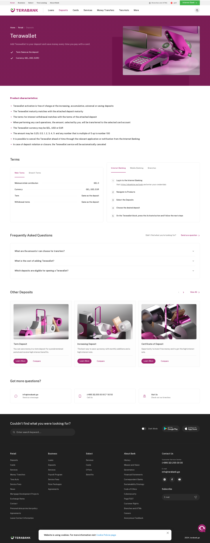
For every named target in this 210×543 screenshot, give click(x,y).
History (127, 460)
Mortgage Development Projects (24, 494)
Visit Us (154, 394)
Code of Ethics (130, 489)
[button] (183, 292)
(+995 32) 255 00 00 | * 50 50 (100, 394)
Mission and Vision (132, 465)
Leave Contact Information (22, 518)
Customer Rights (131, 503)
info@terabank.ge (30, 394)
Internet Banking (118, 168)
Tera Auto (14, 479)
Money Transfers (17, 474)
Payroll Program (55, 474)
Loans (50, 460)
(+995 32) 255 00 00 (172, 462)
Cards (12, 465)
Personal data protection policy (24, 508)
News (12, 489)
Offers (89, 469)
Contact (13, 503)
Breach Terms (35, 172)
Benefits (90, 474)
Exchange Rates (17, 498)
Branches (152, 168)
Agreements (15, 513)
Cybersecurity (130, 494)
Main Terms (20, 172)
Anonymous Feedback (133, 518)
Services (14, 469)
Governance (129, 469)
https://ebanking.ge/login (132, 184)
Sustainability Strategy (134, 484)
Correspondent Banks (133, 479)
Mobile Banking (136, 168)
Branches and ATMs (132, 508)
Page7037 (129, 498)
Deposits (14, 460)
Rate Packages (55, 484)
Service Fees (15, 484)
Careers (127, 513)
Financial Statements (133, 474)
